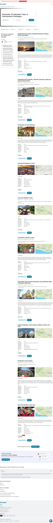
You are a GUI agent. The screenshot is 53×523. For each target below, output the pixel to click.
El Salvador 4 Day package (7, 63)
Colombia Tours (2, 491)
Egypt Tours (2, 489)
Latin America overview (5, 29)
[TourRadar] (3, 4)
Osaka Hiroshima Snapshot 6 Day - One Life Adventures (9, 496)
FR (10, 515)
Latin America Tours (4, 6)
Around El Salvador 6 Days (7, 54)
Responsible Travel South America (29, 349)
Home (1, 6)
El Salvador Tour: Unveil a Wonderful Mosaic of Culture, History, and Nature (7, 46)
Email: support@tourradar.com (4, 511)
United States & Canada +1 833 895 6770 (6, 507)
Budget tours (2, 484)
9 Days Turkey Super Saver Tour (5, 494)
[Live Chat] (50, 520)
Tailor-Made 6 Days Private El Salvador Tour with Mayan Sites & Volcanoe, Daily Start (8, 58)
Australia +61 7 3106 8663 (4, 510)
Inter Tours (25, 113)
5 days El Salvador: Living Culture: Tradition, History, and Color (8, 61)
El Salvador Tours (9, 6)
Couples (13, 6)
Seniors (1, 483)
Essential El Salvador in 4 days (8, 52)
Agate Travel (26, 313)
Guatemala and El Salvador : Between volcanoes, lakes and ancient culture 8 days (8, 49)
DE (4, 515)
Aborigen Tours (26, 186)
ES (7, 515)
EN (1, 515)
